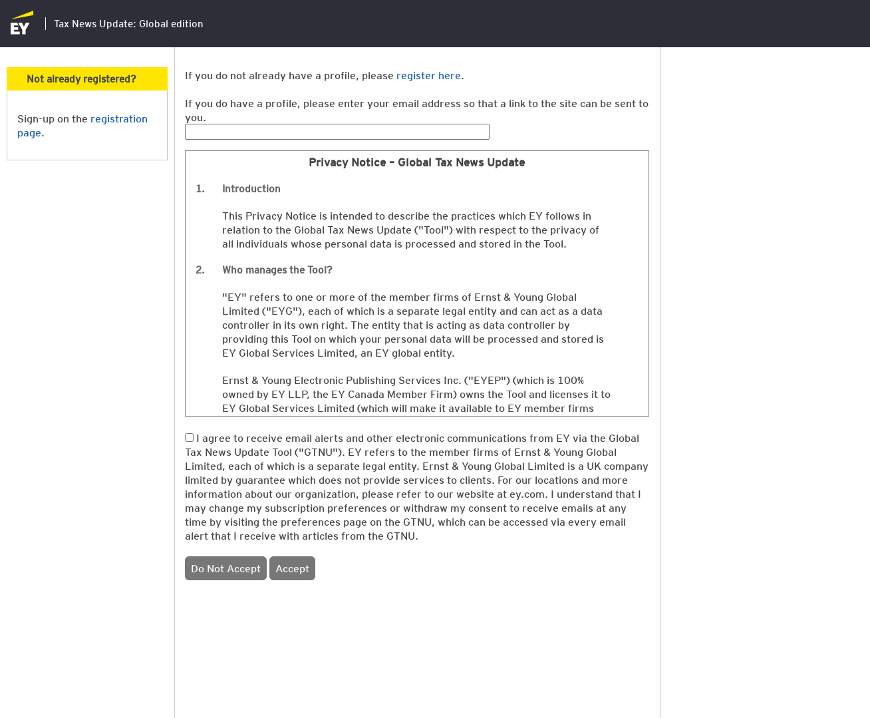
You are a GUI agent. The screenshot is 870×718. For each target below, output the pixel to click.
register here (428, 75)
